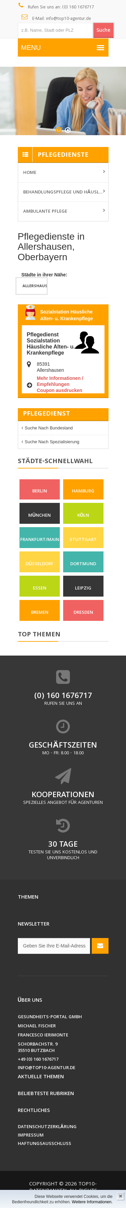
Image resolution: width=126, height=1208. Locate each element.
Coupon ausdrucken (59, 390)
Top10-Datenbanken (63, 1188)
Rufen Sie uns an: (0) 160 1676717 (56, 6)
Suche (103, 31)
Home (29, 173)
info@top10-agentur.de (46, 1068)
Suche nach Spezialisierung (52, 441)
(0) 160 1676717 (63, 696)
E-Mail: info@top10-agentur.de (56, 18)
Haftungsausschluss (44, 1144)
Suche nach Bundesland (49, 427)
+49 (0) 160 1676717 (38, 1060)
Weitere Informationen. (92, 1202)
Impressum (31, 1136)
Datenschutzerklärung (47, 1127)
